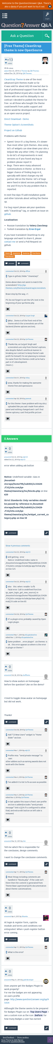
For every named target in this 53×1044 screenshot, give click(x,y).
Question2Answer (18, 1042)
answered (7, 457)
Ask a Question (22, 36)
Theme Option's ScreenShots (18, 124)
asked (6, 71)
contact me (9, 241)
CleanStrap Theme (13, 79)
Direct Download (12, 119)
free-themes (9, 256)
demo (14, 6)
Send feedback (8, 1037)
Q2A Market (18, 1040)
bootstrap (26, 253)
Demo (26, 119)
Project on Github (13, 130)
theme (7, 253)
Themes (24, 71)
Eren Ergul (34, 229)
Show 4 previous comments (18, 546)
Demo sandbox (23, 1037)
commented (10, 271)
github (7, 214)
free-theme (36, 253)
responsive (16, 253)
